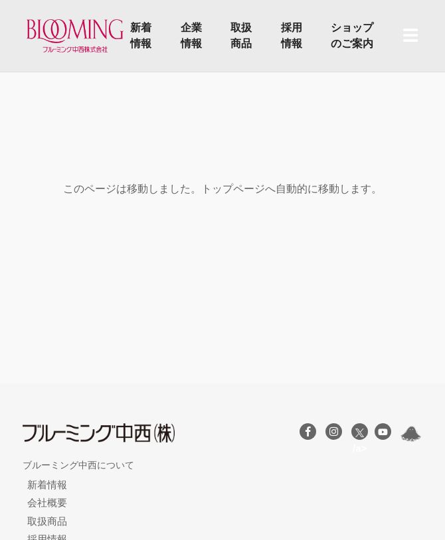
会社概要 (47, 502)
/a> (360, 434)
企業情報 (191, 35)
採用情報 (291, 35)
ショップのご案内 (352, 35)
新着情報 (140, 35)
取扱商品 (241, 35)
